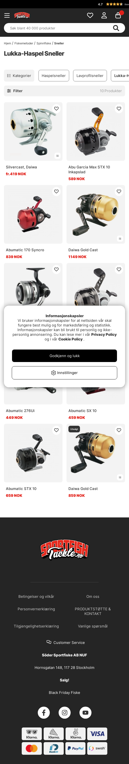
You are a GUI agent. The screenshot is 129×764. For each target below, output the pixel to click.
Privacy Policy (104, 334)
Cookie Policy (70, 339)
